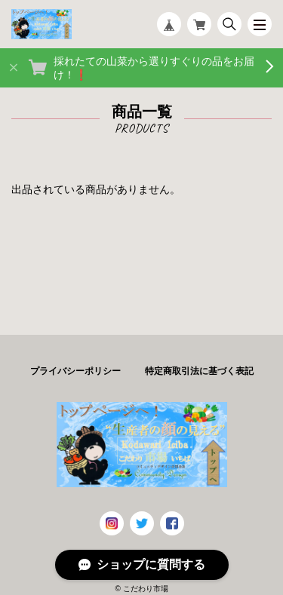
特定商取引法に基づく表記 (199, 371)
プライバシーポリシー (75, 371)
